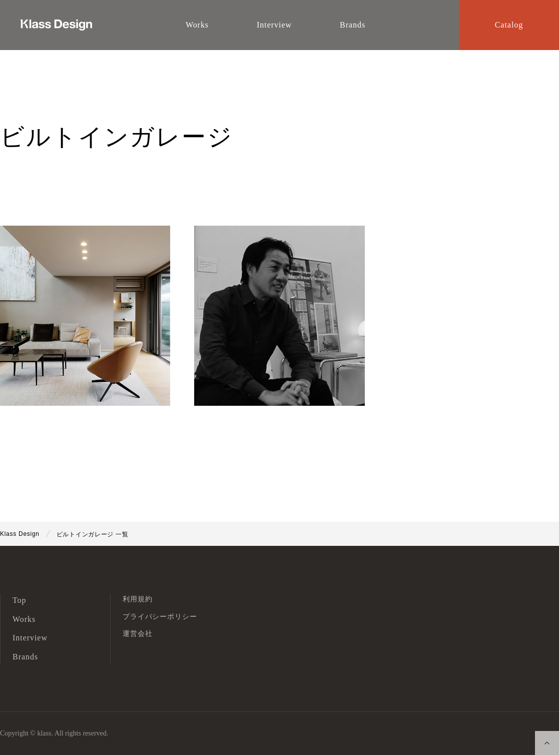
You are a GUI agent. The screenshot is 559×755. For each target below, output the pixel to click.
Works (24, 619)
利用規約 (137, 599)
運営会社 (137, 633)
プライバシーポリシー (160, 616)
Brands (25, 656)
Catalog (509, 25)
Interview (30, 637)
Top (20, 600)
